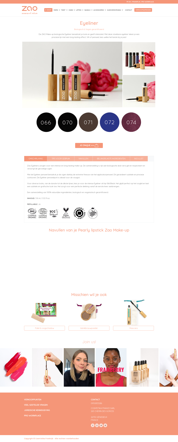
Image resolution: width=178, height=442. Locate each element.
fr (127, 2)
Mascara (134, 328)
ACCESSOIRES (98, 10)
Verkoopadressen (143, 10)
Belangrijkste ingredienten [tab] (111, 158)
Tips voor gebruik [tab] (61, 158)
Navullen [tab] (83, 158)
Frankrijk (136, 2)
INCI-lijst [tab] (138, 158)
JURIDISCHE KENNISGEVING (37, 410)
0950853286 (96, 403)
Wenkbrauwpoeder (89, 328)
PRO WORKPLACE (32, 415)
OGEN (71, 10)
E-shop (48, 10)
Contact (128, 10)
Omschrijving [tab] (36, 158)
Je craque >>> (89, 145)
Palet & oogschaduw (44, 328)
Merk (56, 10)
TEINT (63, 10)
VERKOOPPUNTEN (32, 399)
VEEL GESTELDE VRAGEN (36, 405)
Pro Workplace (147, 2)
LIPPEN (79, 10)
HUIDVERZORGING (114, 10)
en (130, 2)
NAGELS (87, 10)
